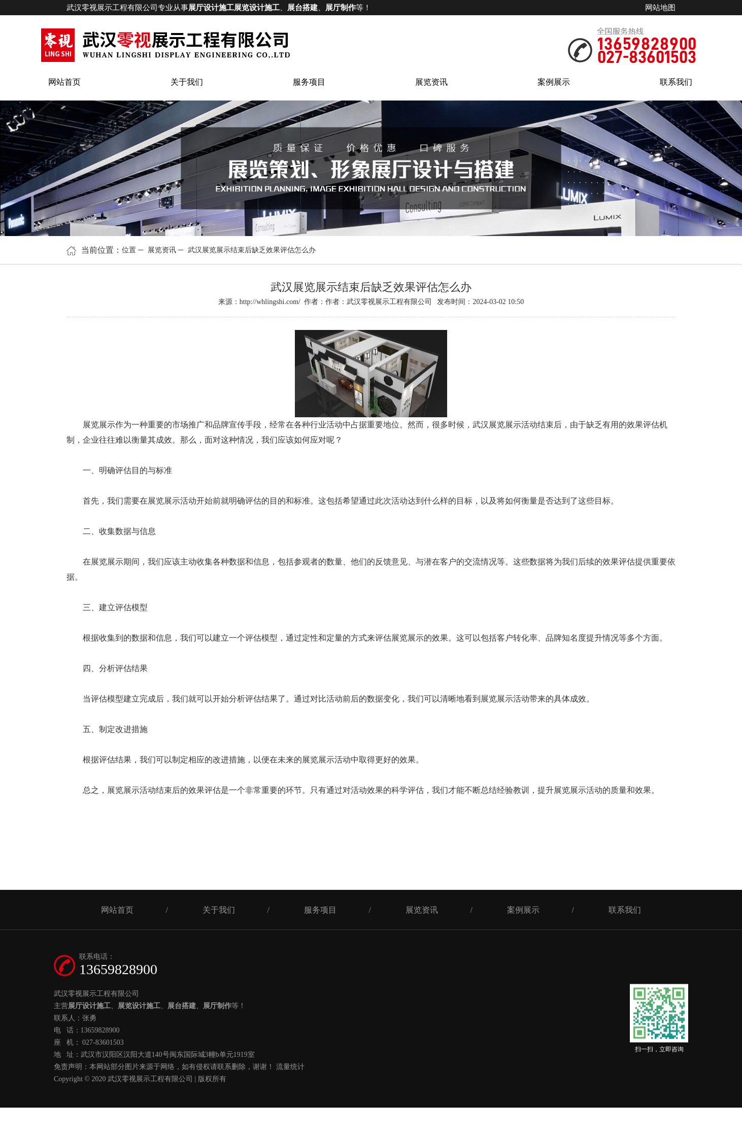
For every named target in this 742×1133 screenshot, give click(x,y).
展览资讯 (431, 82)
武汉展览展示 (497, 424)
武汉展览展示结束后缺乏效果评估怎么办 (252, 250)
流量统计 (290, 1067)
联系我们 (676, 82)
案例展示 (553, 82)
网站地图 (660, 8)
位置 (129, 250)
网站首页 (64, 82)
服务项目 (309, 82)
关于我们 (187, 82)
